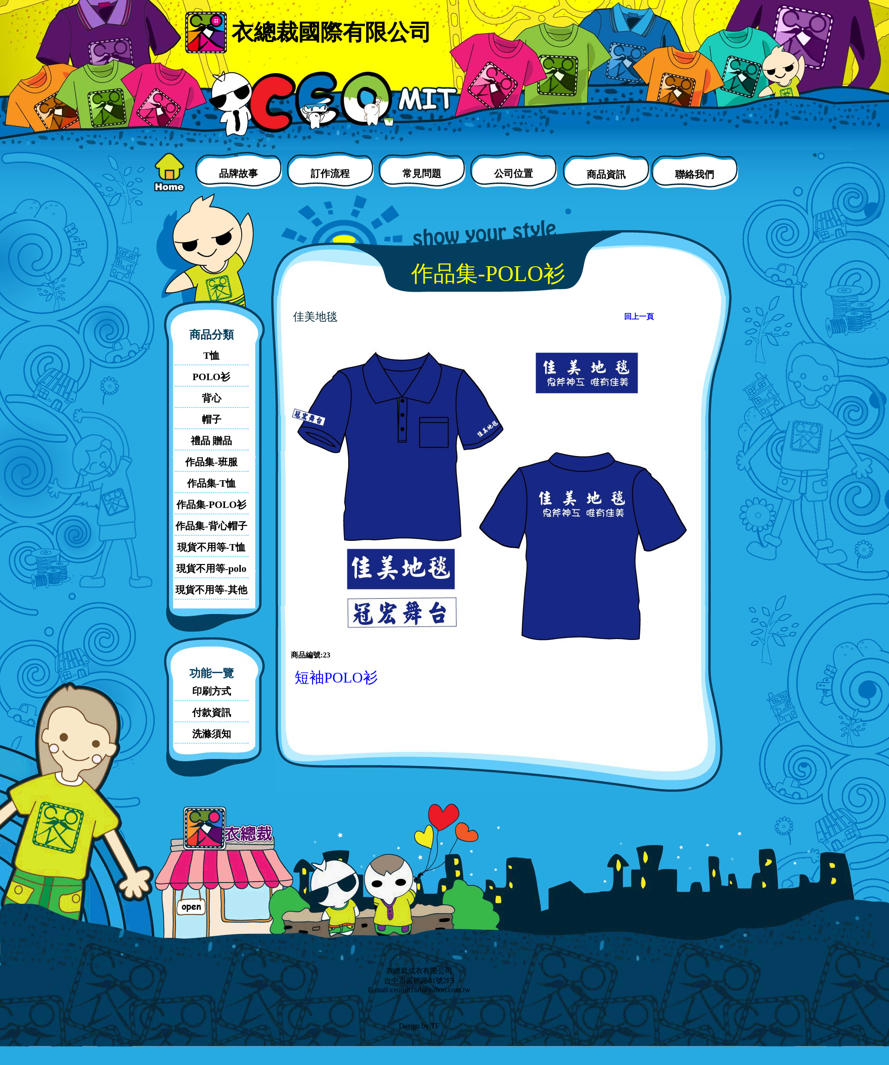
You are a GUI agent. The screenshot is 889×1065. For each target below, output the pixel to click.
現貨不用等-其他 (211, 589)
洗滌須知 (211, 733)
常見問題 (421, 173)
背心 (211, 398)
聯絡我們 (694, 174)
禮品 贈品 (211, 440)
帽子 (211, 419)
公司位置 (513, 173)
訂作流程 (330, 173)
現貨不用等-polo (211, 568)
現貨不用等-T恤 (211, 547)
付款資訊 (211, 712)
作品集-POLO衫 (211, 504)
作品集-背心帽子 (211, 526)
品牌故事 (238, 173)
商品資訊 (606, 174)
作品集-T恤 (211, 483)
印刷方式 (211, 691)
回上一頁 (639, 316)
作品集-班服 (211, 462)
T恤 (211, 355)
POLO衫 (211, 376)
